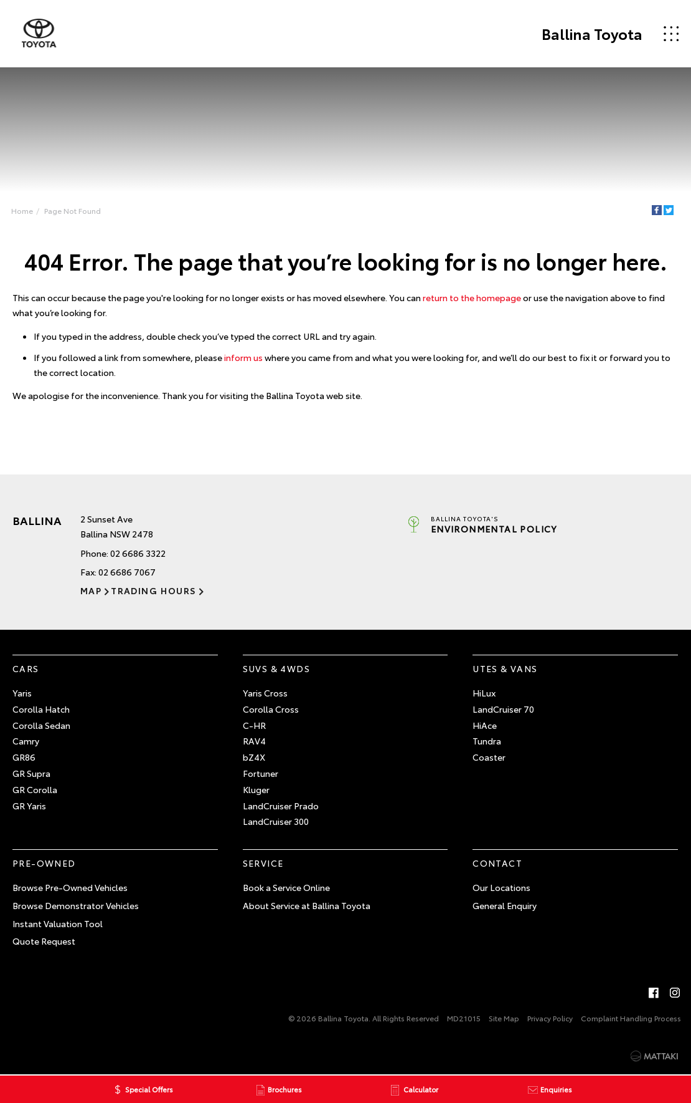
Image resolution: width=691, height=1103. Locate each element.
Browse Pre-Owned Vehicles (70, 887)
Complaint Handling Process (631, 1018)
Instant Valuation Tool (57, 923)
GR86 (23, 757)
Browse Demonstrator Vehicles (75, 905)
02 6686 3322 (138, 553)
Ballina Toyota (591, 33)
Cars (25, 668)
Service (263, 863)
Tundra (486, 741)
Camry (25, 741)
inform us (243, 357)
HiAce (484, 725)
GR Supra (31, 773)
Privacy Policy (550, 1018)
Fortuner (260, 773)
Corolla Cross (271, 709)
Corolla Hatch (41, 709)
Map (90, 591)
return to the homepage (472, 298)
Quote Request (43, 941)
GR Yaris (29, 805)
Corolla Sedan (41, 725)
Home (22, 210)
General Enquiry (504, 905)
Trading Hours (153, 591)
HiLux (484, 692)
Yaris (22, 692)
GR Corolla (34, 789)
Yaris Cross (265, 692)
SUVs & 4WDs (276, 668)
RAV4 (254, 741)
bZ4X (254, 757)
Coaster (488, 757)
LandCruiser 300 (276, 822)
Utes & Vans (504, 668)
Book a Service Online (286, 887)
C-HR (254, 725)
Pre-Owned (44, 863)
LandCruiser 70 (503, 709)
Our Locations (501, 887)
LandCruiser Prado (281, 805)
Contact (497, 863)
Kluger (256, 789)
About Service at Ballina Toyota (306, 905)
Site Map (504, 1018)
